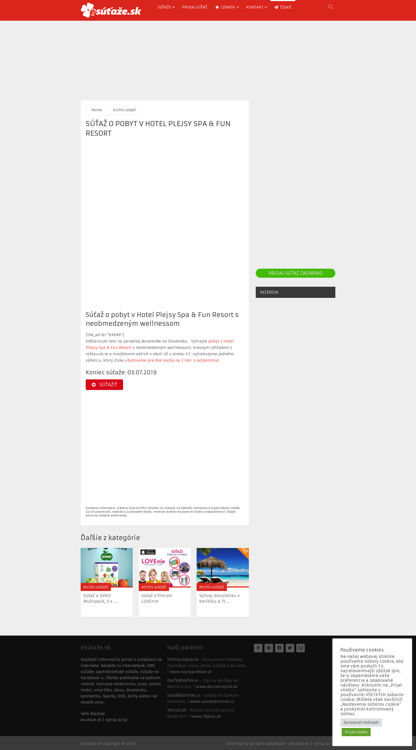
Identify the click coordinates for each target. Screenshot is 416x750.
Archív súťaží (124, 110)
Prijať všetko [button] (356, 732)
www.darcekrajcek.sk (216, 686)
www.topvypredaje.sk (191, 671)
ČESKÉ (282, 7)
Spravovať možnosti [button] (361, 722)
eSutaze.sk (91, 743)
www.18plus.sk (206, 716)
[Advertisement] (208, 58)
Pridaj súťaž (194, 7)
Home (96, 110)
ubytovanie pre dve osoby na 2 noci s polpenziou (171, 360)
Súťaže (164, 7)
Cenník (225, 7)
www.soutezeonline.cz (212, 701)
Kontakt (254, 7)
